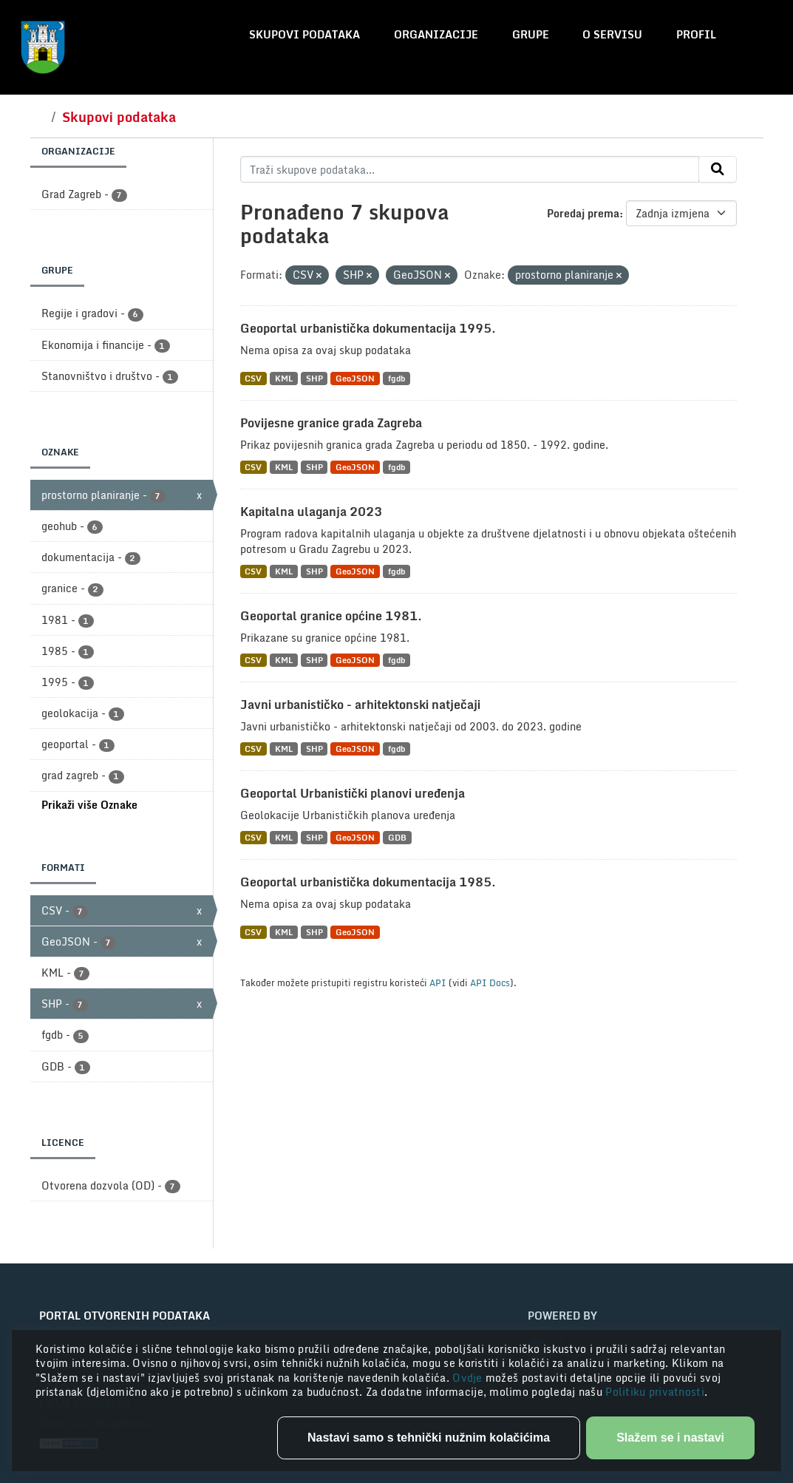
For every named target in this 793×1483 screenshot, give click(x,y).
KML (284, 378)
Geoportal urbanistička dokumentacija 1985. (368, 882)
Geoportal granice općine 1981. (331, 615)
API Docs (490, 982)
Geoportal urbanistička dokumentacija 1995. (368, 328)
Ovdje (469, 1377)
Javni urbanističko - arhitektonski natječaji (360, 704)
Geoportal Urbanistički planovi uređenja (352, 793)
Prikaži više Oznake (89, 804)
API (437, 982)
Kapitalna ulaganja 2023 (311, 511)
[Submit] (717, 169)
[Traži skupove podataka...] (469, 169)
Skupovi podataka (304, 34)
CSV (253, 378)
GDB (397, 837)
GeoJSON (355, 378)
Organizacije (436, 34)
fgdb (396, 378)
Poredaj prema (583, 213)
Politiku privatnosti (654, 1391)
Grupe (530, 34)
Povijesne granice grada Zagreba (331, 422)
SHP (314, 378)
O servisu (612, 34)
